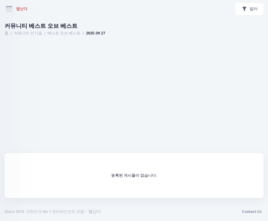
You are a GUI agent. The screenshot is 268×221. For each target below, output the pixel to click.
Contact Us (252, 211)
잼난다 (94, 211)
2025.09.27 (95, 33)
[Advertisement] (134, 54)
